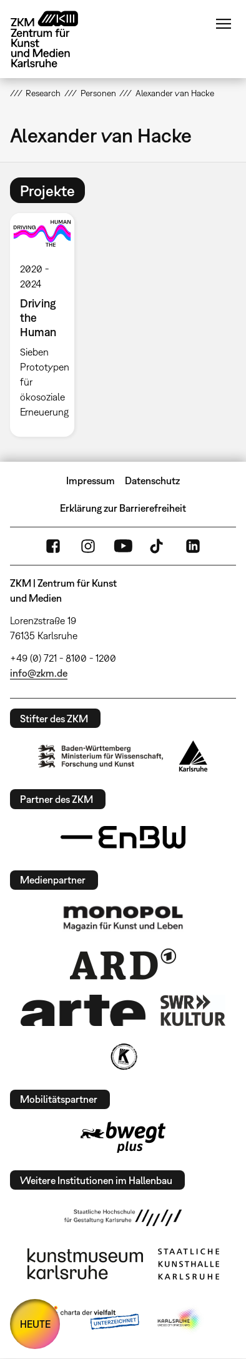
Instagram (88, 546)
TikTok (157, 546)
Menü (223, 23)
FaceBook (53, 546)
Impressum (90, 480)
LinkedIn (192, 546)
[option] (47, 325)
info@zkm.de (38, 673)
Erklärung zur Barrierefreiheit (123, 508)
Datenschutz (152, 480)
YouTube (123, 546)
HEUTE (35, 1324)
